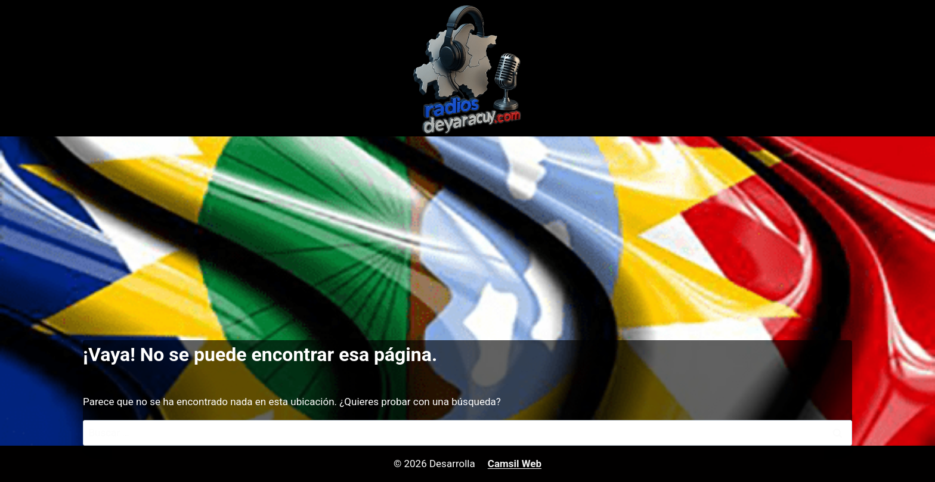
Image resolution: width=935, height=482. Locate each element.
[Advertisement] (467, 225)
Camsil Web (514, 463)
